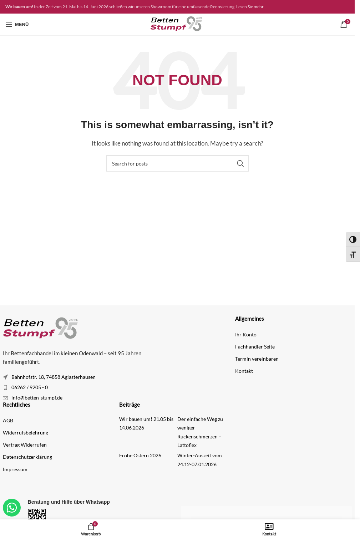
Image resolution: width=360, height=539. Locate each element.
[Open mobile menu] (17, 24)
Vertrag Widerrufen (25, 445)
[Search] (177, 163)
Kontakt (244, 371)
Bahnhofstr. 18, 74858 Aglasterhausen (53, 377)
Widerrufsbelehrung (25, 432)
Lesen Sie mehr (250, 6)
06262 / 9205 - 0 (29, 387)
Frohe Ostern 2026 (140, 455)
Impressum (15, 469)
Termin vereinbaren (257, 359)
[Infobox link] (88, 516)
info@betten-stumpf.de (36, 398)
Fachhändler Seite (255, 347)
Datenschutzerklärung (27, 457)
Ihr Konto (246, 334)
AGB (8, 420)
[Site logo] (177, 23)
